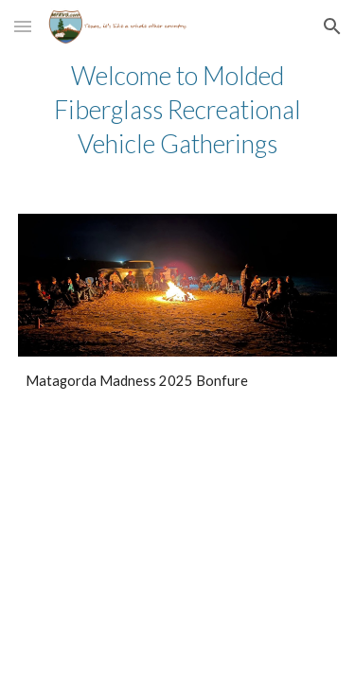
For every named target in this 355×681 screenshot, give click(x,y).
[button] (22, 26)
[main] (178, 109)
